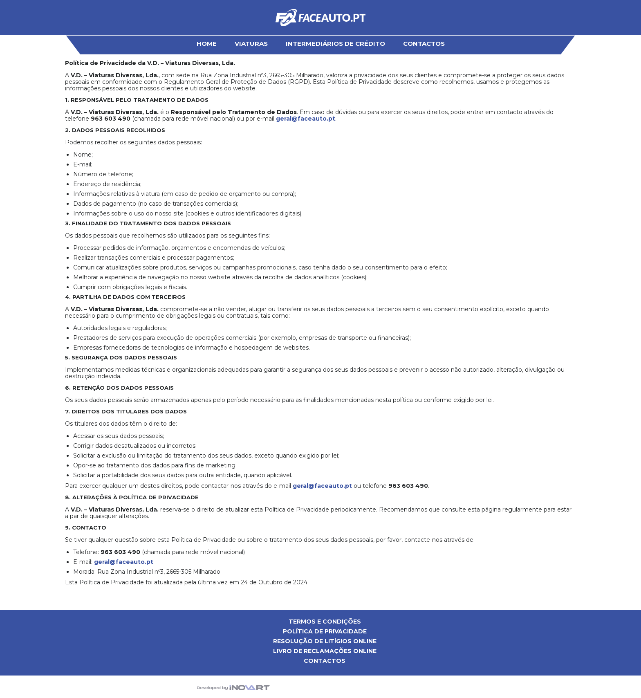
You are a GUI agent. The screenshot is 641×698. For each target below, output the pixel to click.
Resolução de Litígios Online (325, 641)
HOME (207, 43)
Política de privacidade (325, 631)
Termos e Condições (325, 621)
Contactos (424, 43)
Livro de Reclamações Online (325, 651)
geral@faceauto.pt (305, 118)
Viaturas (251, 43)
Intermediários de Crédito (335, 43)
